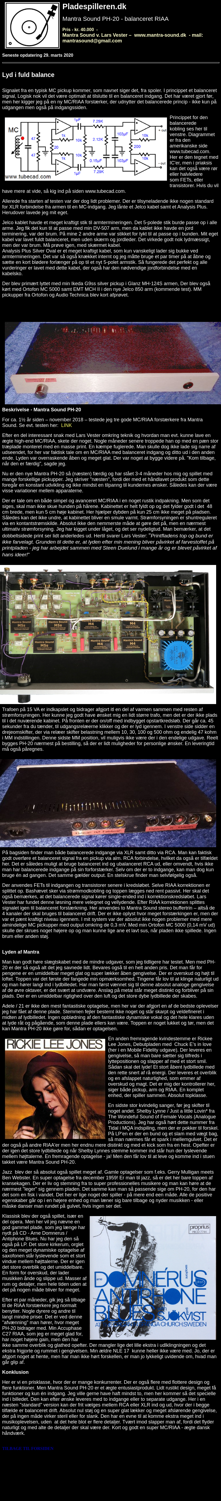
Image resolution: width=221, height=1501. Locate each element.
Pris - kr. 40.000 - (132, 35)
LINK (66, 425)
